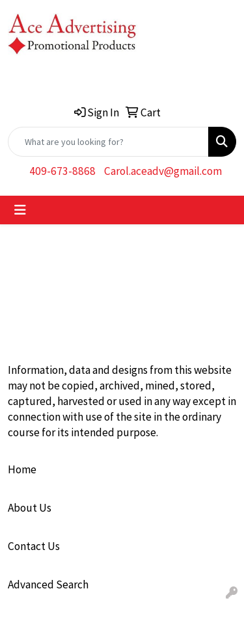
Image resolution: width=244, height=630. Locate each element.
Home (22, 469)
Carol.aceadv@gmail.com (163, 171)
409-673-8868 (62, 171)
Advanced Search (48, 584)
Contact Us (34, 546)
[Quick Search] (108, 142)
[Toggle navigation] (20, 210)
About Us (29, 508)
